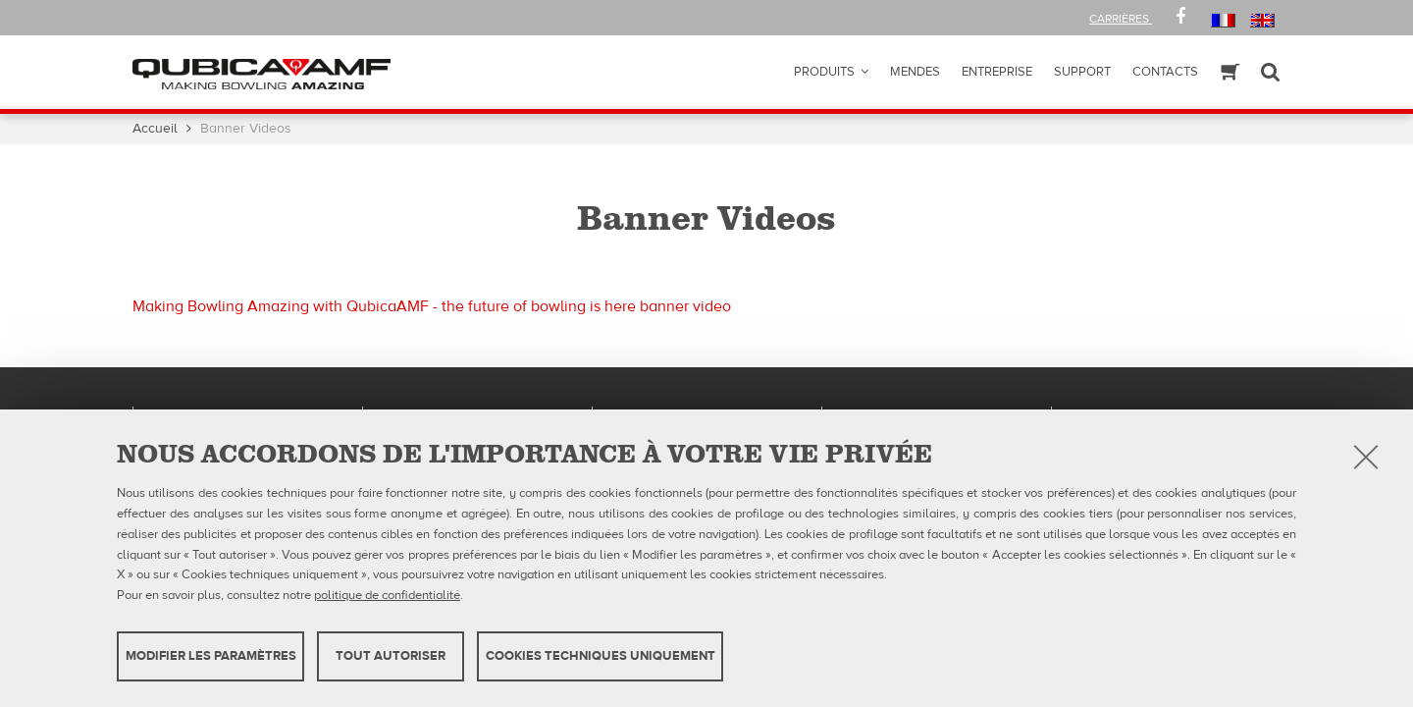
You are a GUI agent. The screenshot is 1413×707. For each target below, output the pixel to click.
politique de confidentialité (387, 595)
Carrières (1120, 19)
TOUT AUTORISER (390, 656)
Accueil (155, 128)
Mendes (915, 72)
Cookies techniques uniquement (600, 656)
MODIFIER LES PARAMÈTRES (211, 656)
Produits (824, 72)
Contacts (1165, 72)
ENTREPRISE (997, 72)
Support (1082, 72)
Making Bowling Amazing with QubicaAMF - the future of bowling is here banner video (431, 306)
